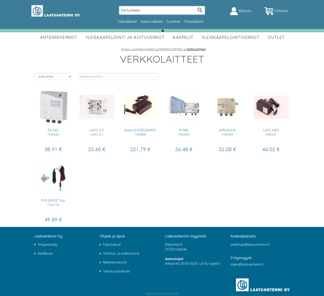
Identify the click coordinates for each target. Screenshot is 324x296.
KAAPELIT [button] (183, 37)
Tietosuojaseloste (116, 271)
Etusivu (126, 49)
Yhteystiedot (193, 21)
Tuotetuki (173, 21)
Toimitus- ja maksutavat (121, 253)
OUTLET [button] (276, 37)
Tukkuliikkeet (127, 21)
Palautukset (112, 244)
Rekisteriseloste (115, 262)
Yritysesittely (47, 244)
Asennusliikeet (151, 21)
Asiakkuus (45, 253)
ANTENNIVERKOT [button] (58, 37)
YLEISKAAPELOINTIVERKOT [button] (230, 37)
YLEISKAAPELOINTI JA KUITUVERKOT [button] (124, 37)
